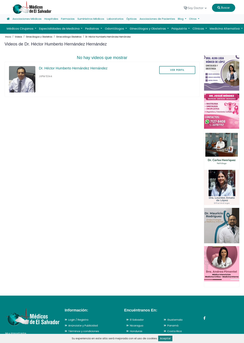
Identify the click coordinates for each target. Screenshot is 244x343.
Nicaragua (136, 325)
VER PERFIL (177, 70)
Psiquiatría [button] (180, 29)
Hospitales (51, 19)
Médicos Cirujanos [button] (20, 29)
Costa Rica (174, 331)
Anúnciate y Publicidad (83, 325)
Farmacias (68, 19)
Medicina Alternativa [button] (225, 29)
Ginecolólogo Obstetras (69, 36)
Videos (18, 36)
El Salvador (137, 320)
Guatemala (174, 320)
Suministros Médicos (90, 19)
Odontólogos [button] (115, 29)
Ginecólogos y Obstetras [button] (148, 29)
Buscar (223, 7)
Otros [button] (193, 19)
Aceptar (165, 338)
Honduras (136, 331)
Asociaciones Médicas (27, 19)
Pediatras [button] (92, 29)
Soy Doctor (195, 8)
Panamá (172, 325)
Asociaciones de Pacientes (157, 19)
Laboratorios (115, 19)
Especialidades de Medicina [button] (59, 29)
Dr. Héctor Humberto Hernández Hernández (108, 36)
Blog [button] (181, 19)
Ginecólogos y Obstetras (39, 36)
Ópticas (131, 19)
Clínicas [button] (198, 29)
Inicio (8, 36)
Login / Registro (78, 320)
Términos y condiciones (83, 331)
